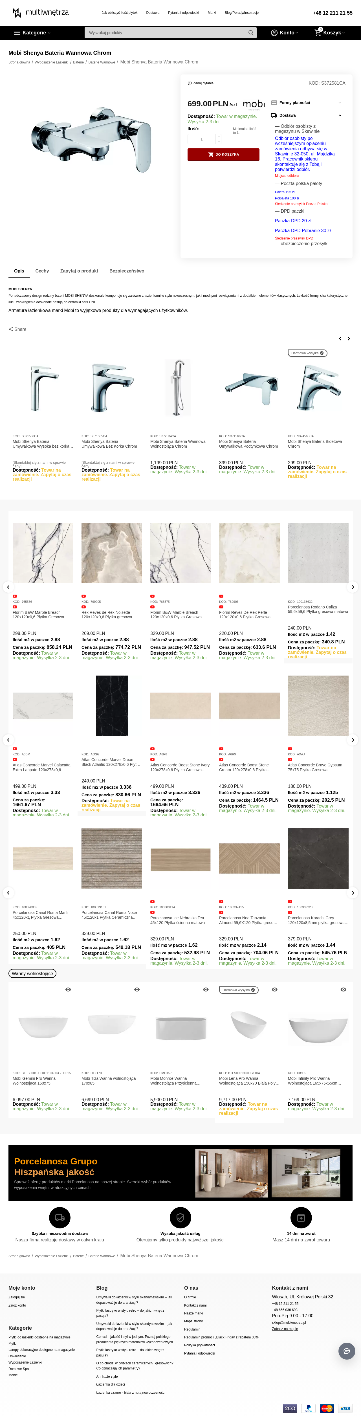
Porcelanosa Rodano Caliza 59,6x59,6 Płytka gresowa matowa (318, 609)
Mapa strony (193, 1321)
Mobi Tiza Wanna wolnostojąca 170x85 (109, 1080)
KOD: (314, 83)
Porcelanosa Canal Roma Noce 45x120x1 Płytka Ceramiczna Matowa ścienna (109, 915)
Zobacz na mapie (285, 1329)
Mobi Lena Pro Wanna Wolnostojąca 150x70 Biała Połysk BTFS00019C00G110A (249, 1081)
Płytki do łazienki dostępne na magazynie (39, 1337)
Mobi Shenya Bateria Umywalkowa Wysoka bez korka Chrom (41, 444)
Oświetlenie (17, 1356)
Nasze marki (193, 1313)
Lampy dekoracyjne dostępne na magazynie (41, 1350)
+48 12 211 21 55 (333, 13)
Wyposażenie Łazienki (25, 1362)
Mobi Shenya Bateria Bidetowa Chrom (315, 443)
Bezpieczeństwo (126, 271)
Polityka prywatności (199, 1345)
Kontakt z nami (195, 1305)
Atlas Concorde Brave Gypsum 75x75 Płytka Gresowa (315, 767)
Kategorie (34, 32)
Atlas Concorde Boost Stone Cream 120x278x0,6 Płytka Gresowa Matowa (244, 767)
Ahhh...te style (107, 1376)
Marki (212, 13)
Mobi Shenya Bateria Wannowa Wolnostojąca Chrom (178, 443)
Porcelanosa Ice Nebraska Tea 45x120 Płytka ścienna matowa (177, 920)
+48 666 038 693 (285, 1310)
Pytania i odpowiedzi (183, 13)
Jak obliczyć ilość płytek (120, 13)
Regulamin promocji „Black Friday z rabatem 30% (221, 1337)
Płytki (12, 1343)
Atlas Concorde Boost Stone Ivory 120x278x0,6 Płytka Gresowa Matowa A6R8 (180, 767)
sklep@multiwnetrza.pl (289, 1323)
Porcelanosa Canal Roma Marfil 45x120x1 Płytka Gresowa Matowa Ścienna (41, 915)
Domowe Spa (18, 1369)
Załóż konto (17, 1305)
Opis (19, 271)
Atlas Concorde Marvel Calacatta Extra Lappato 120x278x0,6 (42, 767)
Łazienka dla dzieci (110, 1384)
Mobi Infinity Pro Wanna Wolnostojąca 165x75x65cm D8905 (312, 1081)
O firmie (190, 1297)
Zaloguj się (16, 1297)
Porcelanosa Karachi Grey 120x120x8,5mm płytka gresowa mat (316, 920)
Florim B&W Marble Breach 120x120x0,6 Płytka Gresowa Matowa (38, 615)
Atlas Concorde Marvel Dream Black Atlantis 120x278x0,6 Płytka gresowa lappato (111, 762)
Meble (13, 1375)
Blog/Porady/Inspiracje (242, 13)
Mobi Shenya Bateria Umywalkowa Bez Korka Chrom (109, 443)
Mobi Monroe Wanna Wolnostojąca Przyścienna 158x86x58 (173, 1081)
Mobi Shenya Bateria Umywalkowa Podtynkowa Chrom (248, 443)
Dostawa (152, 13)
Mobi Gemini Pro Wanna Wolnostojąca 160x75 (34, 1080)
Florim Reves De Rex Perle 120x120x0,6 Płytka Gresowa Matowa (244, 615)
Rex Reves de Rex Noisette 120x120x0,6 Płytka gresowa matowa (107, 615)
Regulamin (192, 1329)
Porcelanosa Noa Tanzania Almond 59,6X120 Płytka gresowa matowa (248, 920)
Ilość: (193, 128)
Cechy (42, 271)
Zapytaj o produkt (79, 271)
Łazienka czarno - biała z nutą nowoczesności (130, 1393)
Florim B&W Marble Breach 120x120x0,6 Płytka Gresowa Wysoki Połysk (176, 615)
